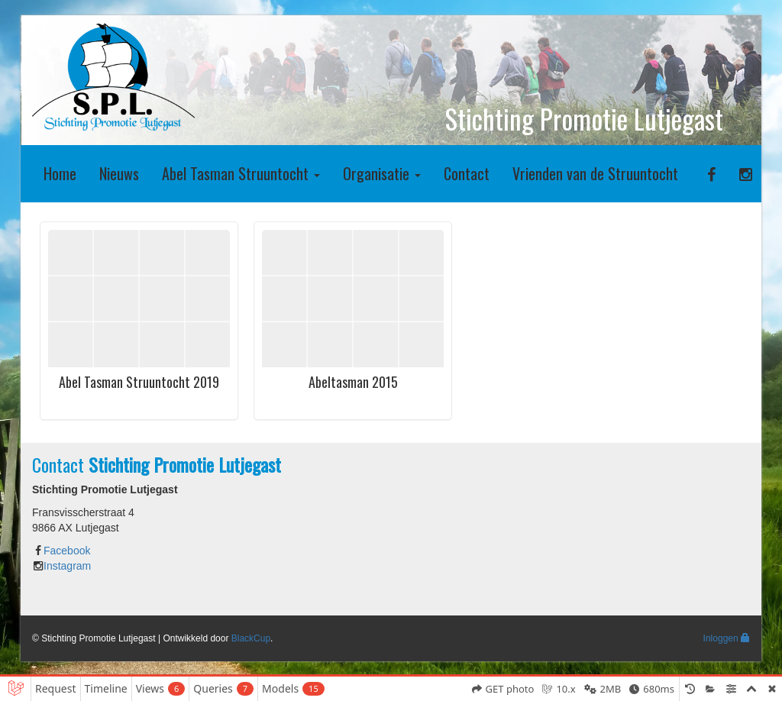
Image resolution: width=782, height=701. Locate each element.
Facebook (67, 550)
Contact (467, 173)
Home (60, 173)
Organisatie (382, 173)
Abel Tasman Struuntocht (241, 173)
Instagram (67, 566)
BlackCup (250, 638)
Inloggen (726, 638)
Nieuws (119, 173)
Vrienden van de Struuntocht (595, 173)
